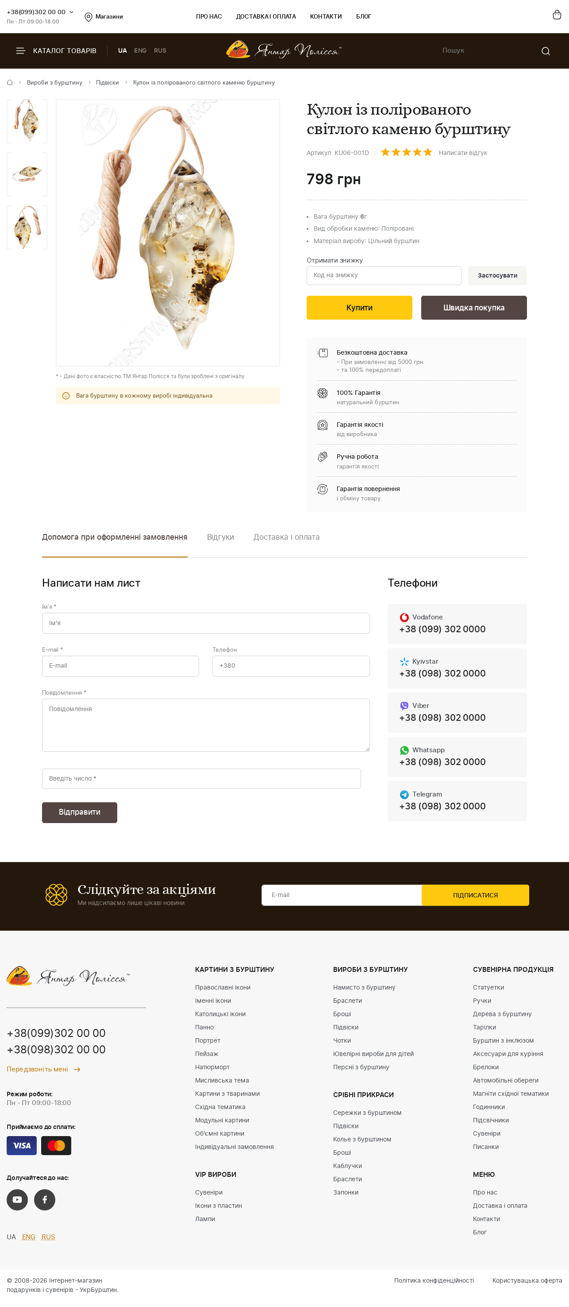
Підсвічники (491, 1126)
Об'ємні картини (219, 1139)
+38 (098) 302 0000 (442, 676)
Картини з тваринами (227, 1099)
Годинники (489, 1113)
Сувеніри (209, 1198)
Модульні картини (222, 1126)
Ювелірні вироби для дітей (373, 1059)
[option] (27, 121)
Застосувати (496, 276)
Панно (204, 1033)
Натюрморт (212, 1073)
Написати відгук (463, 153)
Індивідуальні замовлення (234, 1152)
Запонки (345, 1198)
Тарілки (484, 1033)
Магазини (104, 17)
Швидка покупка (474, 309)
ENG (140, 51)
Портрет (207, 1046)
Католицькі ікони (220, 1020)
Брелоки (486, 1073)
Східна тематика (220, 1113)
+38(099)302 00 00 (36, 12)
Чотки (342, 1046)
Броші (342, 1020)
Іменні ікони (213, 1006)
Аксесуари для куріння (508, 1059)
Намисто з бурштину (364, 993)
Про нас (209, 17)
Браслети (347, 1006)
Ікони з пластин (218, 1211)
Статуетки (488, 993)
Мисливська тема (222, 1086)
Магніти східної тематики (511, 1099)
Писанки (486, 1152)
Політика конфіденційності (434, 1286)
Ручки (482, 1006)
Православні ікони (222, 993)
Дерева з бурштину (502, 1020)
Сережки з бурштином (367, 1118)
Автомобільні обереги (505, 1086)
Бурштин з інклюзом (503, 1046)
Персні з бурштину (361, 1073)
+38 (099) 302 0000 (442, 631)
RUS (160, 51)
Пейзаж (207, 1059)
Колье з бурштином (362, 1145)
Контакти (326, 17)
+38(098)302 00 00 (56, 1056)
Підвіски (107, 83)
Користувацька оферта (527, 1286)
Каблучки (347, 1171)
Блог (364, 17)
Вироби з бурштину (54, 83)
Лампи (205, 1225)
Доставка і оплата (266, 17)
